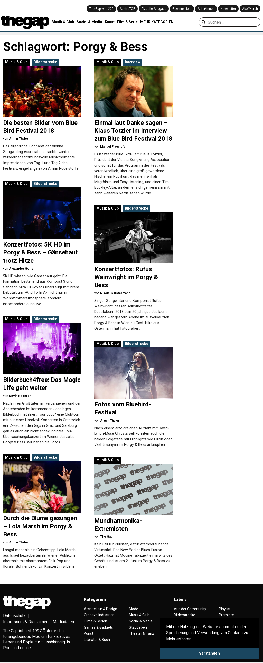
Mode (133, 609)
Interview (132, 62)
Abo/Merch (250, 9)
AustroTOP (127, 9)
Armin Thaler (18, 138)
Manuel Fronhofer (113, 146)
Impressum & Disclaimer (25, 621)
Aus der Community (190, 609)
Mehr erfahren (178, 639)
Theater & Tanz (141, 633)
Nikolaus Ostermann (115, 293)
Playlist (224, 609)
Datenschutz (14, 615)
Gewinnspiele (181, 9)
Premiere (226, 615)
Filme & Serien (95, 621)
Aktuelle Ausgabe (153, 9)
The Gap (106, 536)
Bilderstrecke (45, 62)
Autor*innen (206, 9)
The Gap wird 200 (101, 9)
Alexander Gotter (22, 268)
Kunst (110, 22)
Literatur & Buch (97, 640)
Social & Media (89, 22)
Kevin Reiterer (20, 396)
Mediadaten (63, 621)
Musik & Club (63, 22)
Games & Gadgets (98, 627)
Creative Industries (99, 615)
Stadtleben (138, 627)
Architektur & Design (100, 609)
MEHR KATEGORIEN (156, 22)
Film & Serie (127, 22)
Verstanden (209, 653)
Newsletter (228, 9)
